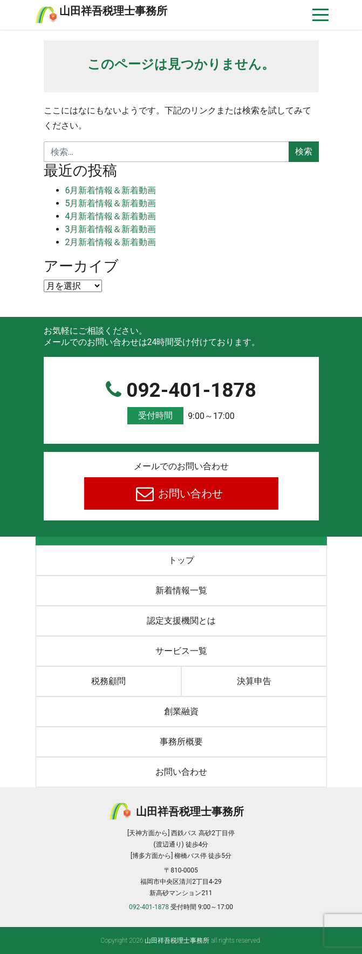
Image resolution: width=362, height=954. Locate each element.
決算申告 (254, 681)
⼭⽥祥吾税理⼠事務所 (113, 10)
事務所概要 (181, 741)
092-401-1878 (181, 401)
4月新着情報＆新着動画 (110, 216)
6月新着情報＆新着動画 (110, 190)
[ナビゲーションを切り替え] (321, 15)
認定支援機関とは (181, 620)
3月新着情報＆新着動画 (110, 229)
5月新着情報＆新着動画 (110, 203)
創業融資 (181, 711)
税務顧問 (108, 681)
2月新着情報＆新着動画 (110, 242)
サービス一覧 (181, 651)
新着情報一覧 (181, 590)
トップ (181, 560)
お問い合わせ (189, 493)
